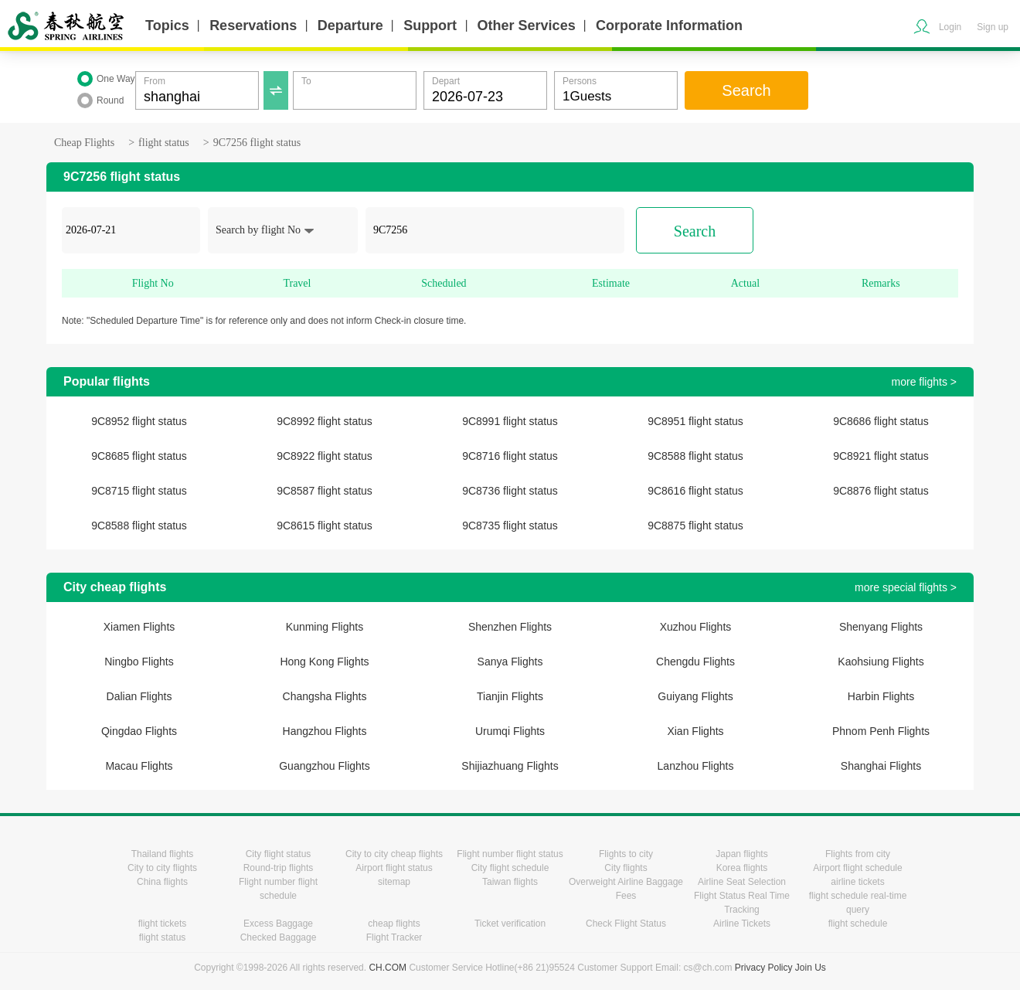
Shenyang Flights (881, 627)
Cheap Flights (84, 142)
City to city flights (162, 867)
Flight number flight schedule (278, 888)
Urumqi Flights (510, 731)
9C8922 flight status (324, 456)
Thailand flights (162, 854)
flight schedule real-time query (858, 902)
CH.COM (387, 967)
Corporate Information (669, 25)
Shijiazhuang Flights (509, 766)
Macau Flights (138, 766)
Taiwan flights (510, 881)
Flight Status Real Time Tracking (742, 902)
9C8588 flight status (695, 456)
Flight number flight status (510, 854)
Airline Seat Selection (742, 881)
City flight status (278, 854)
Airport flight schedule (857, 867)
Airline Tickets (741, 923)
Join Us (810, 967)
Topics (167, 25)
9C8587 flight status (324, 491)
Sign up (992, 27)
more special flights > (906, 587)
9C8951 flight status (695, 421)
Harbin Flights (881, 696)
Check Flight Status (626, 923)
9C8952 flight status (139, 421)
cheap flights (394, 923)
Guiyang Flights (695, 696)
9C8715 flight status (139, 491)
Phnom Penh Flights (881, 731)
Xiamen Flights (139, 627)
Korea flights (742, 867)
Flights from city (857, 854)
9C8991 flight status (510, 421)
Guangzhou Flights (324, 766)
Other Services (527, 25)
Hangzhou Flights (325, 731)
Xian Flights (695, 731)
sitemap (394, 881)
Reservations (253, 25)
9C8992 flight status (324, 421)
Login (950, 27)
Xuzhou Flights (696, 627)
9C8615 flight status (324, 525)
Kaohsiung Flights (880, 661)
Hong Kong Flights (324, 661)
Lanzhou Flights (696, 766)
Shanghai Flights (881, 766)
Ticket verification (510, 923)
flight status (163, 142)
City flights (625, 867)
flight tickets (162, 923)
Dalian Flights (139, 696)
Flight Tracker (394, 937)
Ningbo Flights (139, 661)
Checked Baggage (278, 937)
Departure (350, 25)
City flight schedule (510, 867)
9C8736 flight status (510, 491)
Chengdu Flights (695, 661)
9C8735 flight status (510, 525)
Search (746, 90)
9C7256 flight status (257, 142)
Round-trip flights (278, 867)
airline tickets (857, 881)
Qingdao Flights (139, 731)
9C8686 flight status (881, 421)
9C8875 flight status (695, 525)
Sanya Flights (510, 661)
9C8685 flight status (139, 456)
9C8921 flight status (881, 456)
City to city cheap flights (394, 854)
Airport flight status (393, 867)
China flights (162, 881)
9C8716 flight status (510, 456)
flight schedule (858, 923)
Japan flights (741, 854)
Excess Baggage (278, 923)
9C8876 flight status (881, 491)
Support (430, 25)
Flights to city (626, 854)
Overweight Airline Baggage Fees (626, 888)
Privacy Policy (764, 967)
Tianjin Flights (510, 696)
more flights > (924, 382)
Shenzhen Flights (510, 627)
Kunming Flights (324, 627)
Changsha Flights (325, 696)
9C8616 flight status (695, 491)
